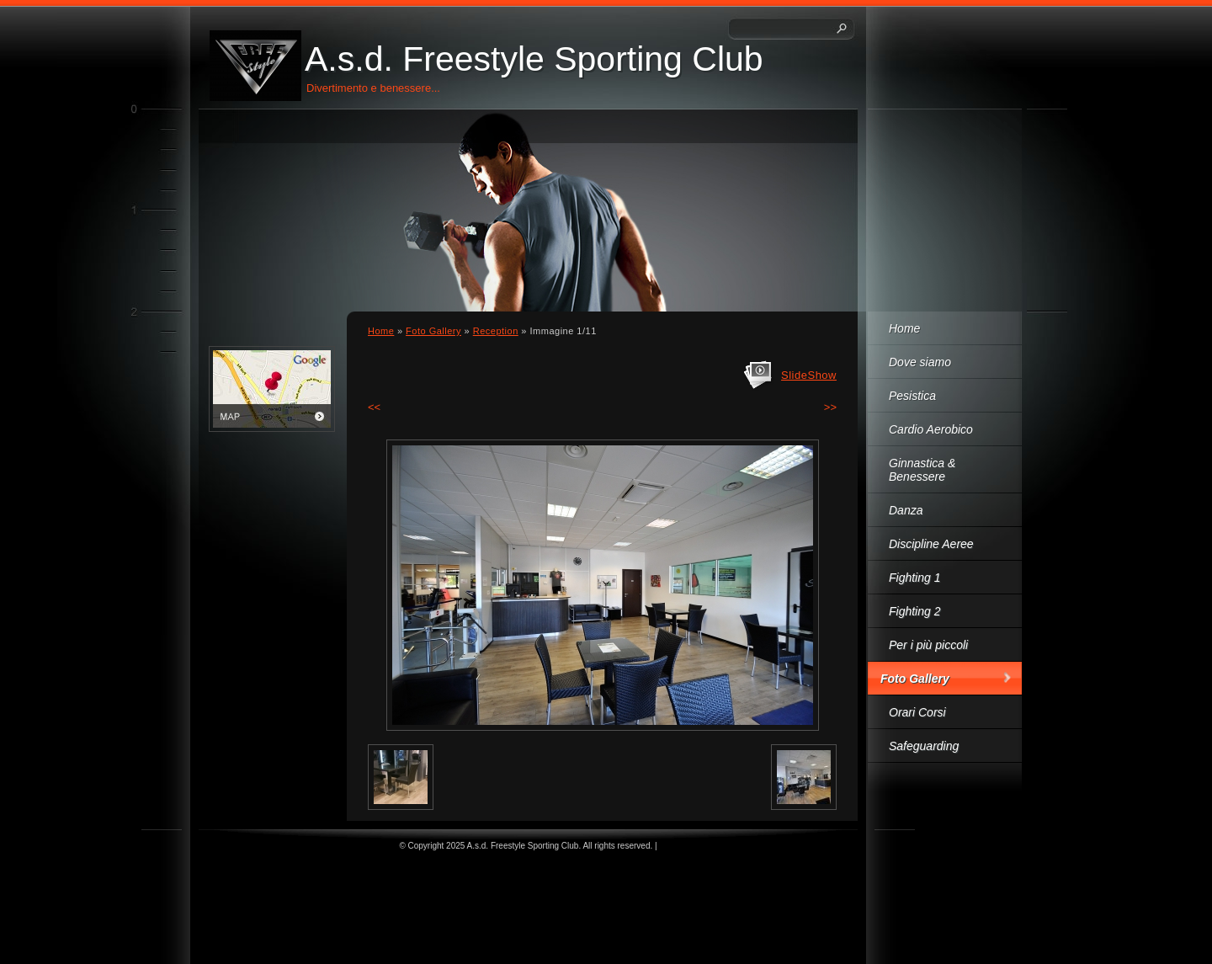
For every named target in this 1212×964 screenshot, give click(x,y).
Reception (495, 331)
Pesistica (912, 395)
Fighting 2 (914, 611)
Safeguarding (924, 746)
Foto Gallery (914, 678)
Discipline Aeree (931, 544)
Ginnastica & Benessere (922, 469)
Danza (905, 510)
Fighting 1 (914, 577)
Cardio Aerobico (931, 429)
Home (904, 328)
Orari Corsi (917, 712)
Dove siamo (920, 362)
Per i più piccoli (928, 645)
